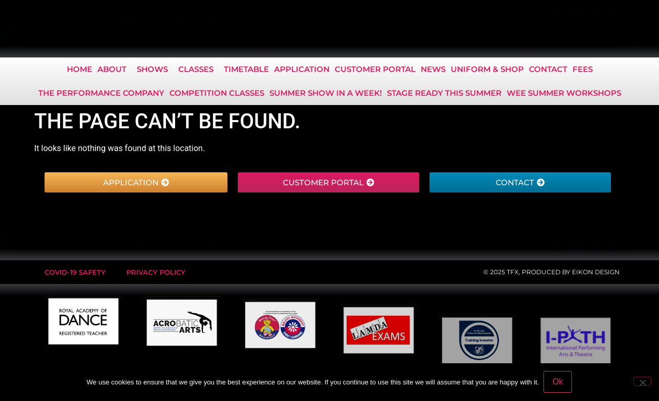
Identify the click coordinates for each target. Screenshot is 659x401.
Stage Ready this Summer (444, 94)
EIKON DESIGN (596, 272)
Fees (582, 71)
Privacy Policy (155, 272)
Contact (548, 71)
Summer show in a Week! (325, 94)
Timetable (246, 71)
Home (79, 71)
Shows (155, 71)
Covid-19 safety (75, 272)
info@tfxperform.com (591, 44)
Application (302, 71)
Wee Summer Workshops (564, 94)
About (114, 71)
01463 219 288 (473, 44)
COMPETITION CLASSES (216, 94)
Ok (558, 382)
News (433, 71)
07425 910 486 (526, 44)
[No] (642, 382)
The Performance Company (101, 94)
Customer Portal (375, 71)
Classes (198, 71)
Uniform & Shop (487, 71)
